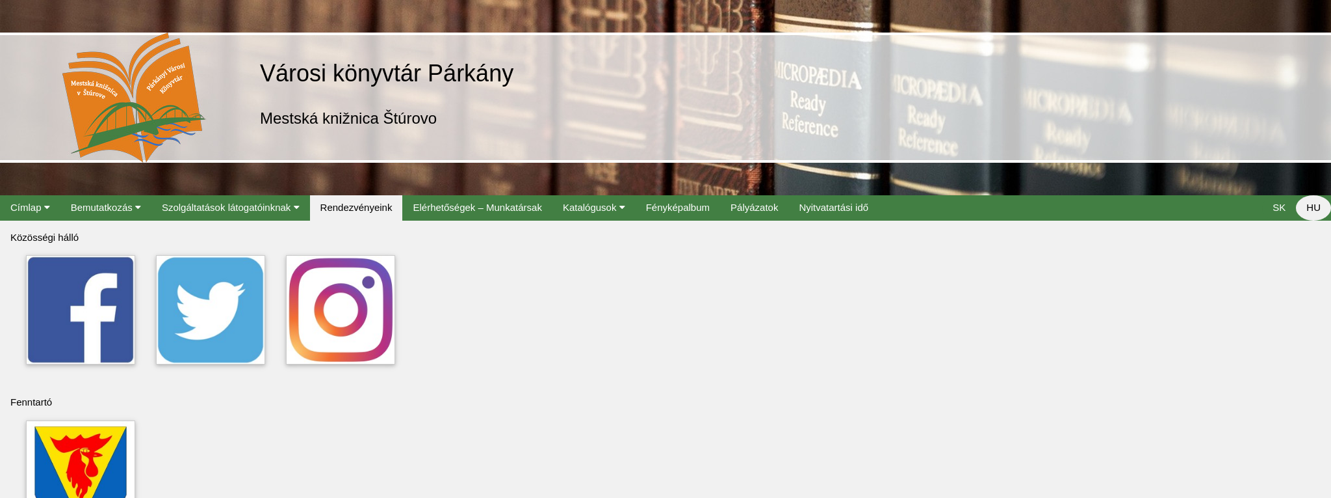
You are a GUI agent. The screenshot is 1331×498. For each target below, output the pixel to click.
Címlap (30, 207)
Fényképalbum (678, 207)
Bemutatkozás (106, 207)
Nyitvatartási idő (833, 207)
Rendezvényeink (356, 207)
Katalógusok (594, 207)
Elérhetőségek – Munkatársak (477, 207)
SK (1279, 207)
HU (1313, 207)
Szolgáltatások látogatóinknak (231, 207)
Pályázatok (754, 207)
